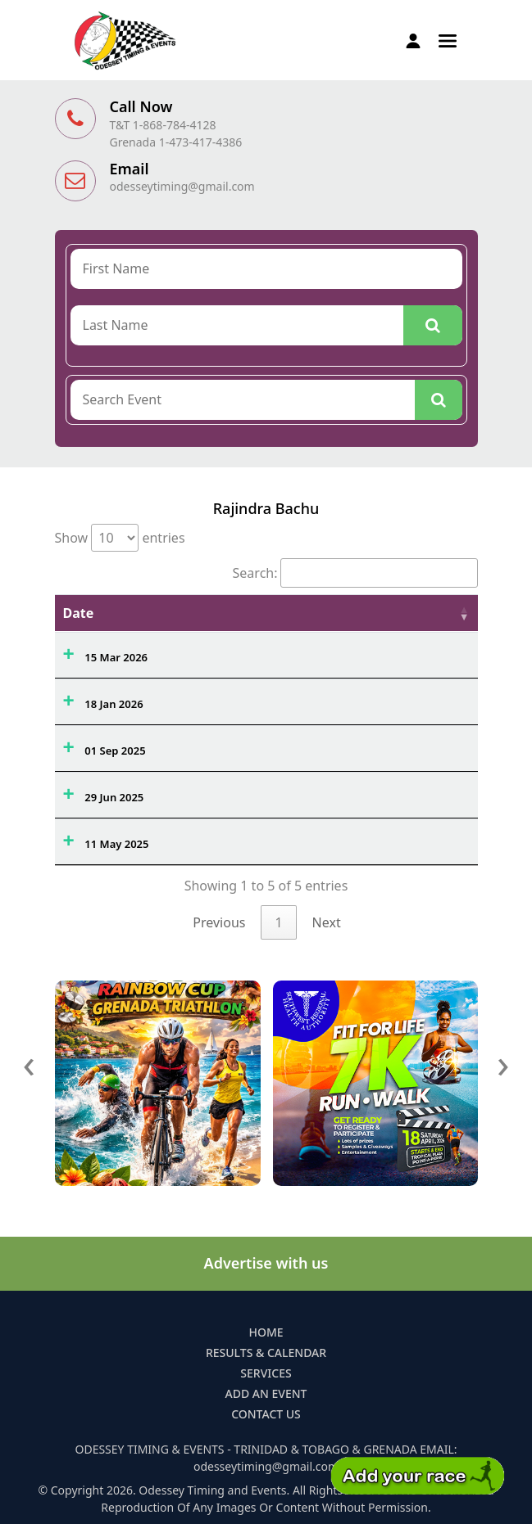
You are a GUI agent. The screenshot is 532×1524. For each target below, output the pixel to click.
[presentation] (29, 1062)
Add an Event (266, 1393)
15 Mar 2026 (116, 657)
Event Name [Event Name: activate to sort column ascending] (212, 613)
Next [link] (326, 922)
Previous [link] (219, 922)
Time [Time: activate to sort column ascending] (440, 613)
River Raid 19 (206, 653)
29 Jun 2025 (113, 797)
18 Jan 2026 (113, 704)
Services (265, 1373)
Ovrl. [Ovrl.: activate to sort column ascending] (377, 613)
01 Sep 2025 (114, 750)
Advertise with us (266, 1263)
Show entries (120, 538)
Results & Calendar (266, 1352)
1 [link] (278, 922)
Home (265, 1332)
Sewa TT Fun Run (217, 793)
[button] (448, 39)
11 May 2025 (116, 843)
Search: (355, 573)
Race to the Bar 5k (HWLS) (240, 699)
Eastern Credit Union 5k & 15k (250, 839)
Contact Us (266, 1414)
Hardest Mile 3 (210, 746)
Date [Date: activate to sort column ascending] (78, 613)
